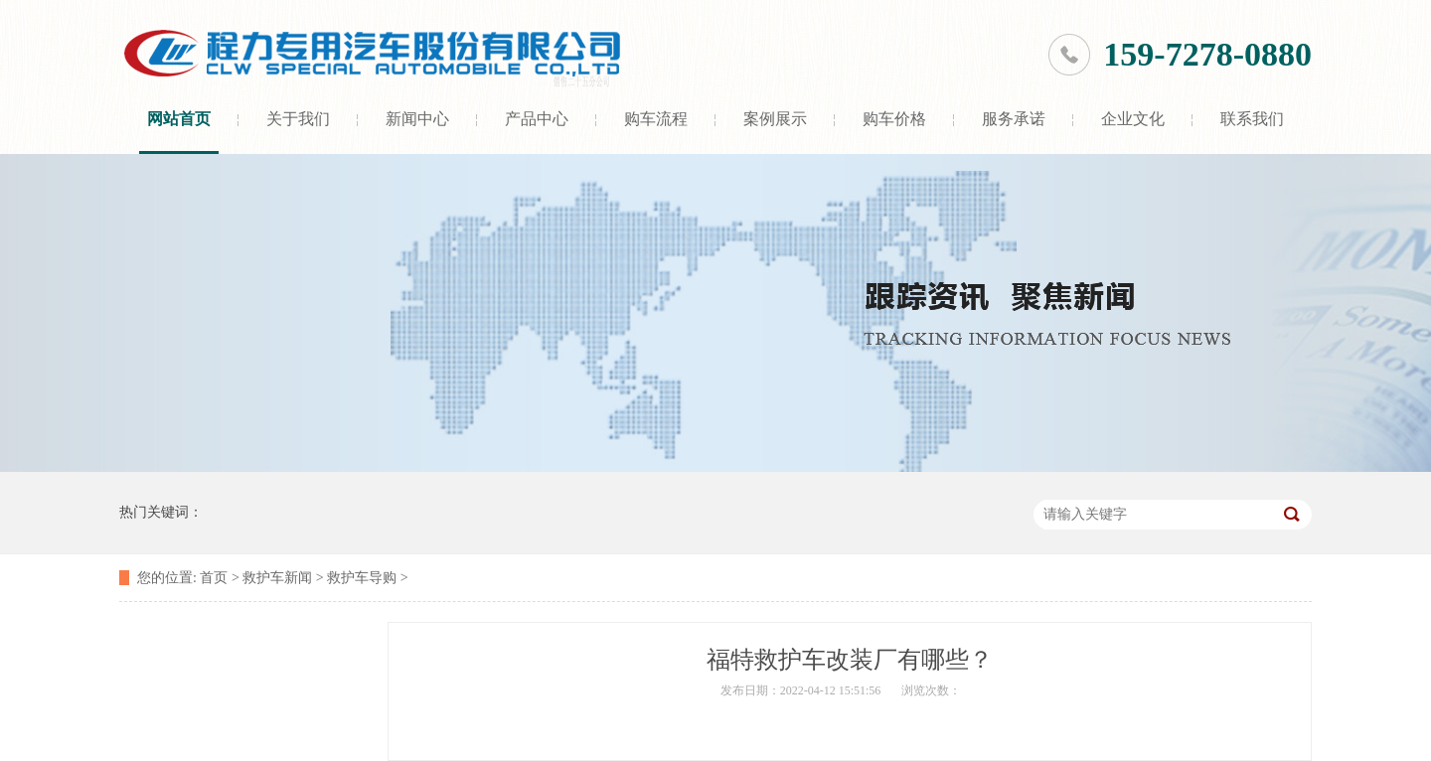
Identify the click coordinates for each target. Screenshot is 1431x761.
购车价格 (894, 118)
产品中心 (536, 118)
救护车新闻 (277, 577)
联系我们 (1252, 118)
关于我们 (298, 118)
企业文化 (1133, 118)
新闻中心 (417, 118)
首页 (214, 577)
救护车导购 (362, 577)
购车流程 (656, 118)
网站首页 (179, 118)
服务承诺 (1013, 118)
